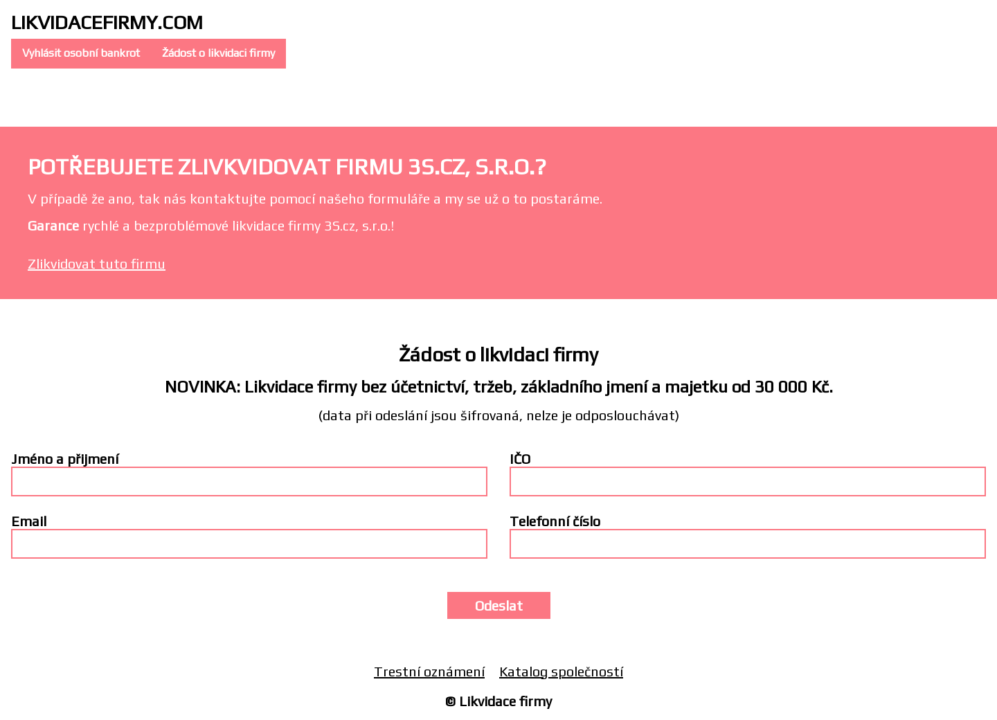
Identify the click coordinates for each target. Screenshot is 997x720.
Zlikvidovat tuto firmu (96, 263)
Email (28, 521)
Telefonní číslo (555, 521)
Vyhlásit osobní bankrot (81, 53)
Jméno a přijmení (64, 459)
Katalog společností (561, 671)
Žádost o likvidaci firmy (218, 53)
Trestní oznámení (429, 671)
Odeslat (499, 605)
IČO (520, 459)
